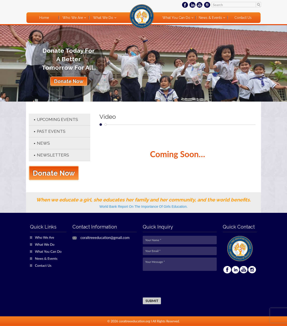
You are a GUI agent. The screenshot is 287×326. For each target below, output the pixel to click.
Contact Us (243, 18)
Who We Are (73, 18)
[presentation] (179, 284)
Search (258, 4)
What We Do (103, 18)
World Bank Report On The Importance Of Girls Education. (143, 206)
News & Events (211, 18)
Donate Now (68, 81)
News (43, 143)
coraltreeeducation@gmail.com (104, 237)
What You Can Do (176, 18)
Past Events (51, 131)
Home (44, 18)
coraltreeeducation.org (134, 321)
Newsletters (53, 155)
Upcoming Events (57, 119)
